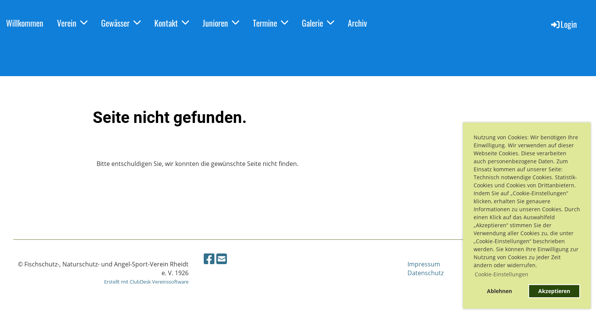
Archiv (357, 23)
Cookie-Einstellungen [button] (501, 274)
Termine (270, 23)
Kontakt (171, 23)
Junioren (221, 23)
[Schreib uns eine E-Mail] (221, 258)
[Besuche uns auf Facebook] (209, 258)
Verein (72, 23)
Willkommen (24, 23)
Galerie (318, 23)
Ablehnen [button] (499, 291)
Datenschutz (425, 273)
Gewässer (121, 23)
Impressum (423, 264)
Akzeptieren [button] (554, 291)
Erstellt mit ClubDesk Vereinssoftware (146, 281)
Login (563, 24)
